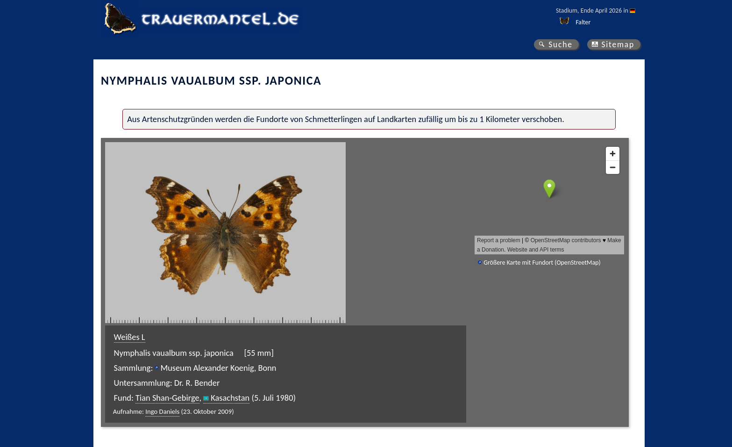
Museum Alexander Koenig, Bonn (218, 367)
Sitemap (617, 44)
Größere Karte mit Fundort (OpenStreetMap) (541, 263)
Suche (560, 44)
